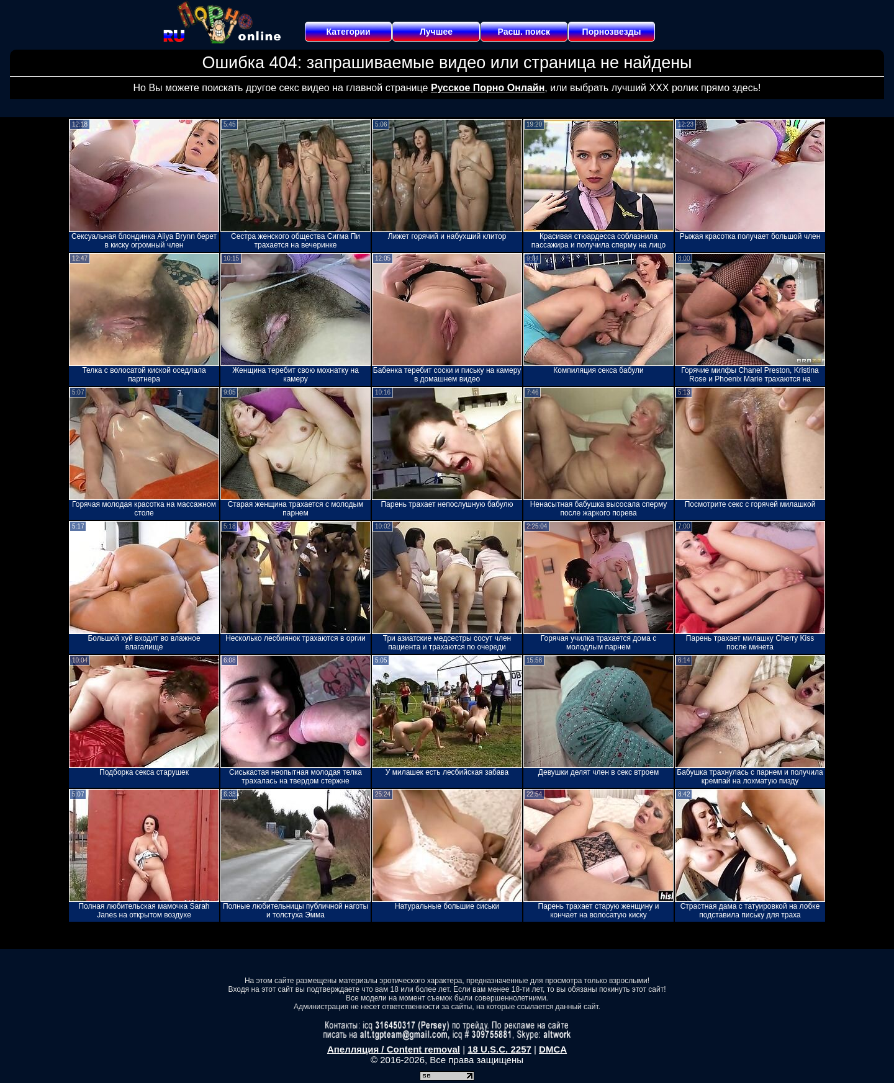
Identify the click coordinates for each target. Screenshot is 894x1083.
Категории (349, 32)
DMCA (553, 1049)
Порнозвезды (611, 32)
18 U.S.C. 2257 (499, 1049)
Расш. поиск (523, 32)
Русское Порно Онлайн (487, 87)
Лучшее (436, 32)
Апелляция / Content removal (393, 1049)
